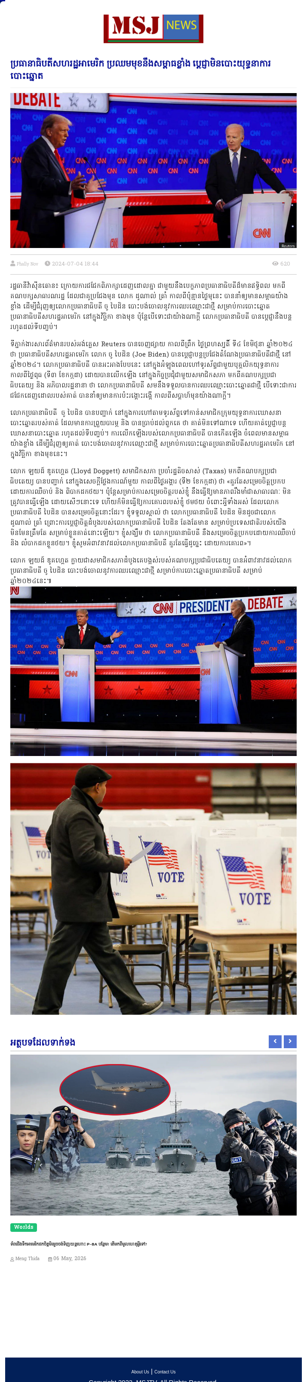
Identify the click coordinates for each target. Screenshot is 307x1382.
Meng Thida (27, 1259)
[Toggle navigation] (12, 7)
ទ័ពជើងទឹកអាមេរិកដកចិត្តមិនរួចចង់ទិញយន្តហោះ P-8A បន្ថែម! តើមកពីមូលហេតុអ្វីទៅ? (78, 1243)
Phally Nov (27, 264)
